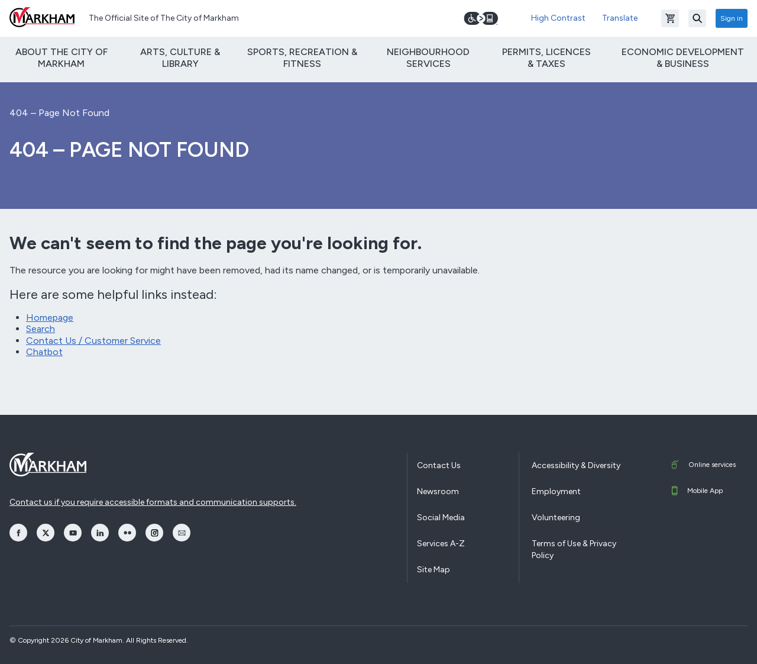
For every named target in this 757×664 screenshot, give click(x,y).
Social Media (441, 517)
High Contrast (558, 18)
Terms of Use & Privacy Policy (574, 549)
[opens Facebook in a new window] (18, 532)
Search (40, 328)
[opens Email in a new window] (181, 532)
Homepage (49, 317)
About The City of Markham (61, 57)
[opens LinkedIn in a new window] (100, 532)
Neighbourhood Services (428, 57)
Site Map (433, 570)
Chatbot (44, 351)
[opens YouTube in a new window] (73, 532)
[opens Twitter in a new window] (45, 532)
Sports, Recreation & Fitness (302, 57)
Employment (556, 491)
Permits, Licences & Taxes (546, 57)
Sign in (731, 18)
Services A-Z (441, 544)
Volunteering (556, 517)
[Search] (697, 18)
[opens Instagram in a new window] (154, 532)
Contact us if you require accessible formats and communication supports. (152, 502)
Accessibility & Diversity (576, 465)
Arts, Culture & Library (180, 57)
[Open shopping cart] (670, 18)
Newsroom (438, 491)
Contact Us (439, 465)
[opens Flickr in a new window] (127, 532)
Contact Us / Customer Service (93, 340)
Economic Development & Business (683, 57)
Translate (620, 18)
